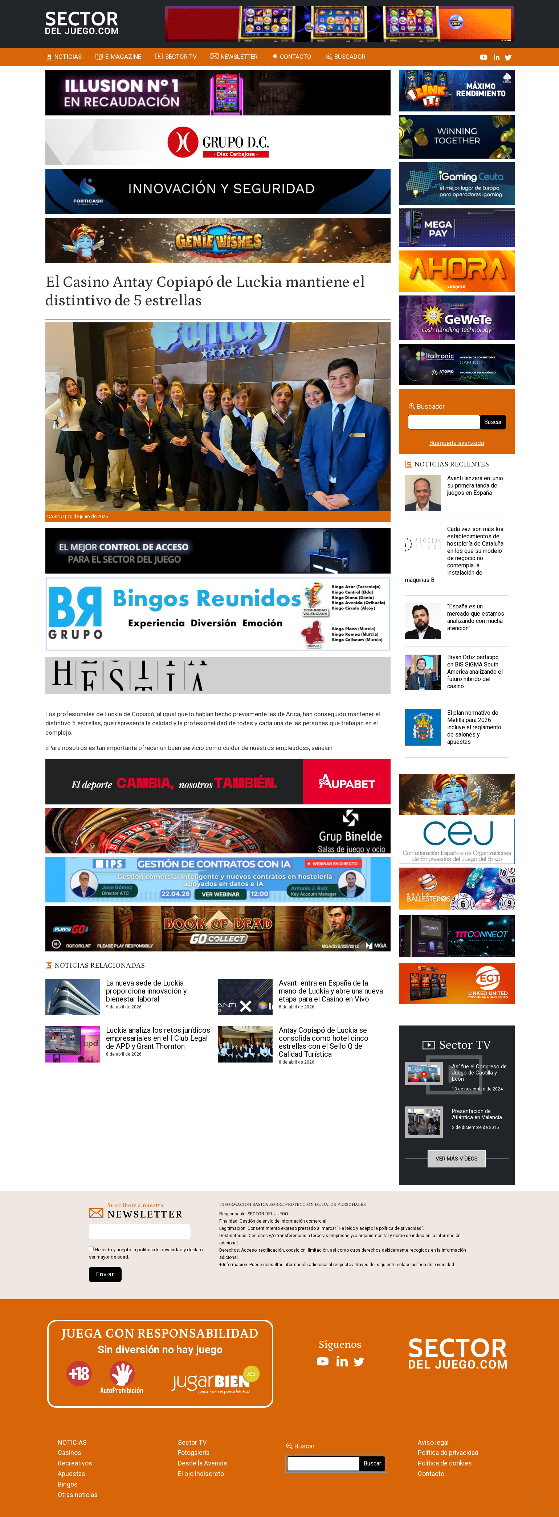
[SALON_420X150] (457, 272)
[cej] (457, 843)
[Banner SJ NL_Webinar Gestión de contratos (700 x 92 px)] (218, 881)
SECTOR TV (181, 56)
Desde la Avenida (202, 1463)
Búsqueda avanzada (456, 442)
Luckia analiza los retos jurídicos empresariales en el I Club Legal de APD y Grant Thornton (158, 1038)
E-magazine (123, 56)
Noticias (68, 56)
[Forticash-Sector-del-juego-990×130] (218, 192)
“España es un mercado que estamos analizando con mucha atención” (475, 617)
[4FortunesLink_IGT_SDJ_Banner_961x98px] (339, 23)
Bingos (68, 1484)
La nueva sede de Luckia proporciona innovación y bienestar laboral (146, 991)
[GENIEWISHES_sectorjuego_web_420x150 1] (457, 796)
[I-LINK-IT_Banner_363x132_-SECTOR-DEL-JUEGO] (457, 91)
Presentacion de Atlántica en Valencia (477, 1114)
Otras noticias (78, 1494)
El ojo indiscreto (201, 1473)
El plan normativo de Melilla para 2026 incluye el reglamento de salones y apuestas (474, 727)
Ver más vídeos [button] (457, 1158)
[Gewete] (457, 319)
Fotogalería (193, 1452)
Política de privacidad (448, 1452)
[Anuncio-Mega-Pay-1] (457, 228)
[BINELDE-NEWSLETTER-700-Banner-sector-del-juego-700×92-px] (218, 832)
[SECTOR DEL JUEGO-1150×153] (218, 143)
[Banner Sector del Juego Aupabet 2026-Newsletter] (218, 783)
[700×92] (218, 930)
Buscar (493, 422)
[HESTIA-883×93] (218, 676)
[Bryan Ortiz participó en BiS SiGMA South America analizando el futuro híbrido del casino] (423, 672)
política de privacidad (160, 1249)
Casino (55, 516)
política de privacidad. (433, 1264)
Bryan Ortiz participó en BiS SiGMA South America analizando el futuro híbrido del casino (475, 672)
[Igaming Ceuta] (457, 184)
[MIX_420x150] (457, 984)
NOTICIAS (72, 1442)
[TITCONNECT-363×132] (457, 937)
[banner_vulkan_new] (218, 552)
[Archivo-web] (457, 365)
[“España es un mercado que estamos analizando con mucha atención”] (423, 621)
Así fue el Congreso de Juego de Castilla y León (479, 1072)
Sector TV (192, 1442)
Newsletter (239, 56)
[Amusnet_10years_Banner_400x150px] (457, 138)
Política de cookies (445, 1463)
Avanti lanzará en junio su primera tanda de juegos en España (475, 485)
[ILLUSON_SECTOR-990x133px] (218, 93)
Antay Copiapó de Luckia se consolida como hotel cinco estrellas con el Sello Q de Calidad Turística (323, 1042)
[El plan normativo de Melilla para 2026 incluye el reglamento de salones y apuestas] (423, 727)
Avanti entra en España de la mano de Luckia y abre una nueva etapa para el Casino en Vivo (331, 991)
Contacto (295, 56)
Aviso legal (433, 1442)
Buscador (350, 56)
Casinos (69, 1452)
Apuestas (71, 1473)
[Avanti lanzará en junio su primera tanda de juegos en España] (423, 493)
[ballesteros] (457, 890)
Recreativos (75, 1463)
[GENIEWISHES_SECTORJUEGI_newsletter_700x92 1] (218, 241)
